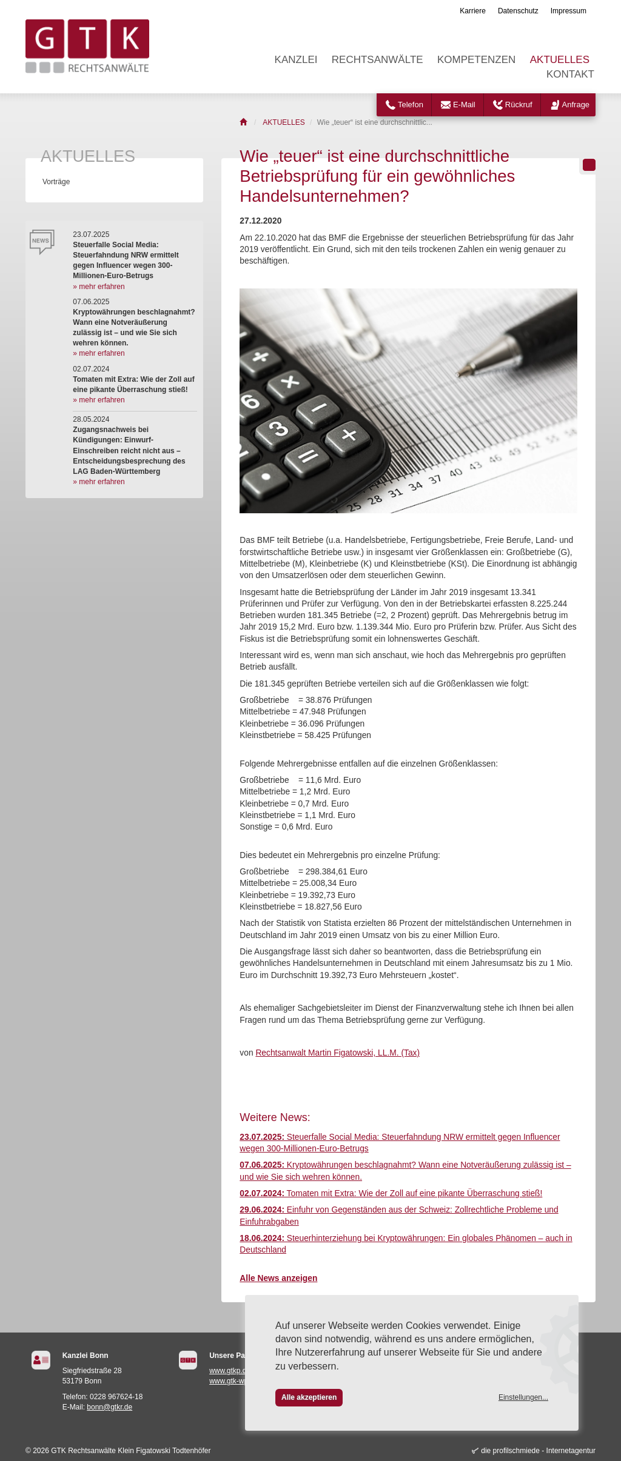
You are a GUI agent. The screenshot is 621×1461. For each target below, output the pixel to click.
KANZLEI (296, 59)
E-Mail (464, 104)
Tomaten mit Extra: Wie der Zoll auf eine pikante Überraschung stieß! (391, 1193)
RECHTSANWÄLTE (377, 59)
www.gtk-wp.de (233, 1381)
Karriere (473, 11)
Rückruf (518, 104)
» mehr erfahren (98, 286)
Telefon (410, 104)
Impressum (568, 11)
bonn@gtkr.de (109, 1407)
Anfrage (576, 104)
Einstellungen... (523, 1397)
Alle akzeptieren (309, 1397)
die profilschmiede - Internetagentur (538, 1450)
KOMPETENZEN (476, 59)
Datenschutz (518, 11)
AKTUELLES (559, 59)
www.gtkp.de (229, 1370)
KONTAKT (570, 74)
